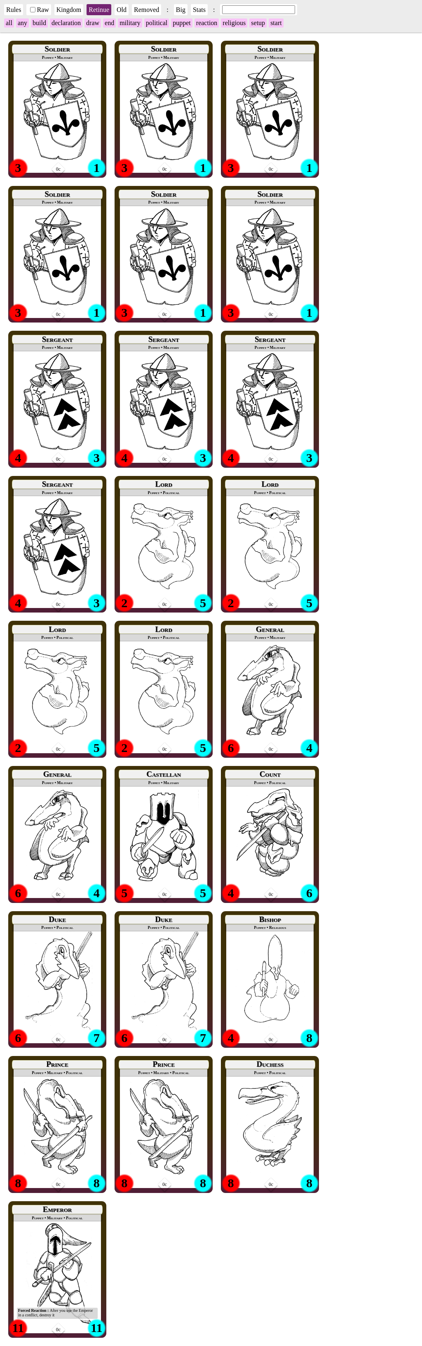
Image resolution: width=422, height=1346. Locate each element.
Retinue (99, 9)
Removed (146, 9)
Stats (199, 9)
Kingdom (68, 9)
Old (122, 9)
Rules (13, 9)
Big (180, 9)
